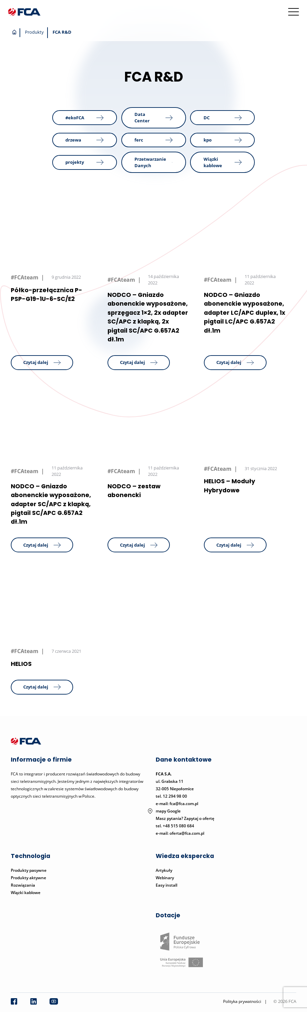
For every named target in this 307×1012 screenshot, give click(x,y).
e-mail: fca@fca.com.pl (177, 803)
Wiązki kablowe (25, 892)
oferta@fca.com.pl (187, 833)
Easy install (166, 885)
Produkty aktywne (29, 878)
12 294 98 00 (175, 796)
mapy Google (168, 811)
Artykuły (164, 870)
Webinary (165, 878)
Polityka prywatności (242, 1001)
